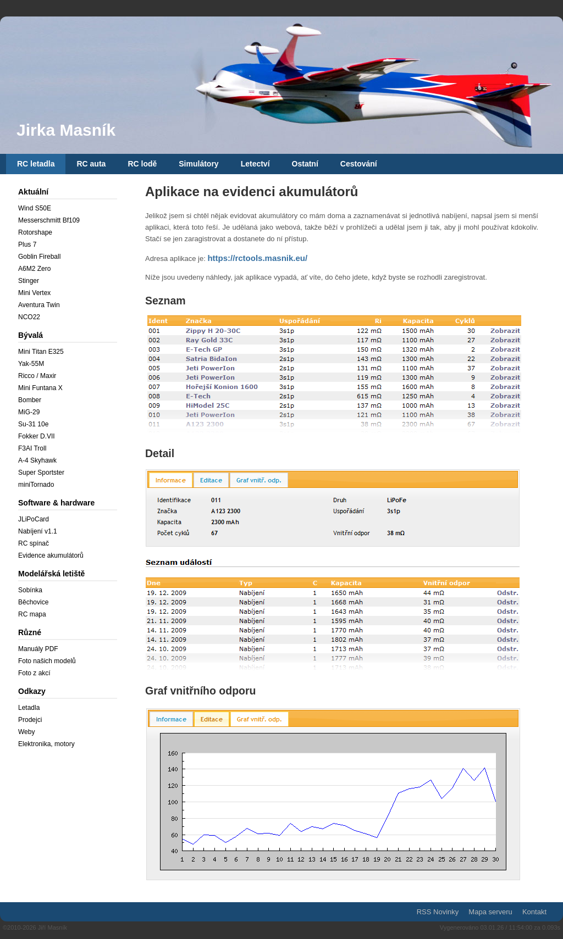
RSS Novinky (438, 912)
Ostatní (305, 163)
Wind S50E (34, 208)
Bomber (29, 400)
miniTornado (36, 484)
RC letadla (35, 163)
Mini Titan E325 (41, 351)
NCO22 (29, 317)
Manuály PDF (38, 649)
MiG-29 (29, 412)
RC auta (91, 163)
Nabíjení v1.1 (37, 531)
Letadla (29, 708)
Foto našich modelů (47, 661)
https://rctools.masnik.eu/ (257, 258)
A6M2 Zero (34, 269)
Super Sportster (41, 472)
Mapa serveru (490, 912)
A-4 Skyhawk (37, 460)
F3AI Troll (32, 448)
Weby (26, 732)
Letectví (255, 163)
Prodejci (30, 720)
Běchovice (33, 602)
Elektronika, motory (46, 744)
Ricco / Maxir (37, 376)
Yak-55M (31, 364)
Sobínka (30, 590)
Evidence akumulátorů (51, 555)
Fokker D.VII (36, 436)
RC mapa (32, 614)
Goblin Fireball (39, 256)
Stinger (28, 281)
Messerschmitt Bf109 (49, 220)
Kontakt (534, 912)
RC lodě (142, 163)
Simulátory (198, 163)
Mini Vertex (34, 293)
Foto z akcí (34, 673)
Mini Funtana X (40, 388)
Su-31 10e (33, 424)
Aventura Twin (39, 305)
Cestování (358, 163)
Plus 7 (27, 244)
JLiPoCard (33, 519)
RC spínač (33, 543)
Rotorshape (35, 232)
